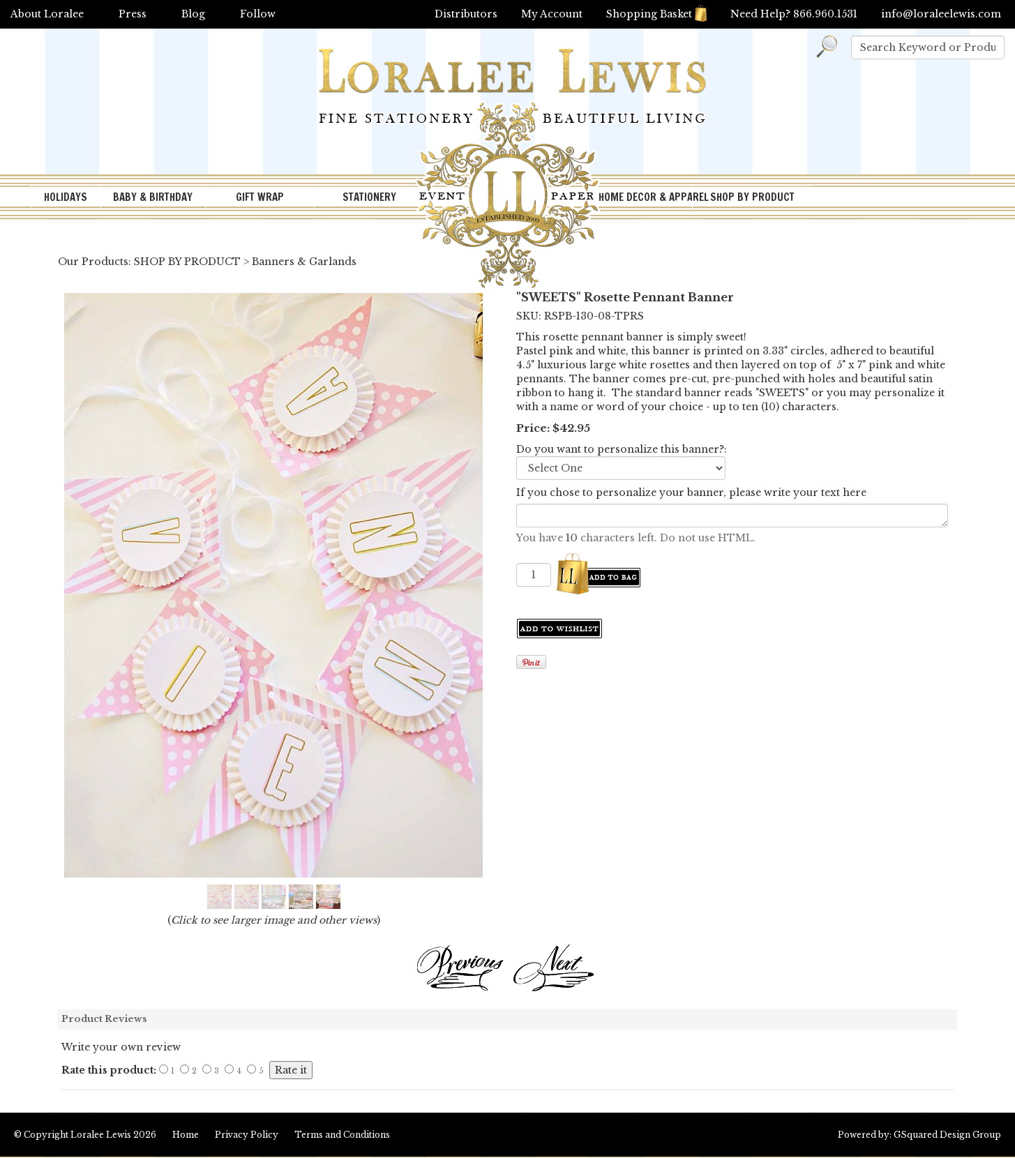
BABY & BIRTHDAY (153, 197)
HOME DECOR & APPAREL (645, 197)
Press (132, 14)
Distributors (466, 14)
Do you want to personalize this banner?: (621, 449)
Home (185, 1134)
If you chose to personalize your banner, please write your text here (691, 492)
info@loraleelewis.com (941, 14)
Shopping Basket (656, 14)
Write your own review (121, 1047)
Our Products (93, 261)
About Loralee (47, 14)
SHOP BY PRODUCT (752, 197)
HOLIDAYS (65, 197)
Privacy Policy (246, 1134)
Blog (193, 14)
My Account (551, 14)
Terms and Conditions (342, 1134)
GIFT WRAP (260, 197)
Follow (258, 14)
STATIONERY (369, 197)
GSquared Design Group (947, 1134)
